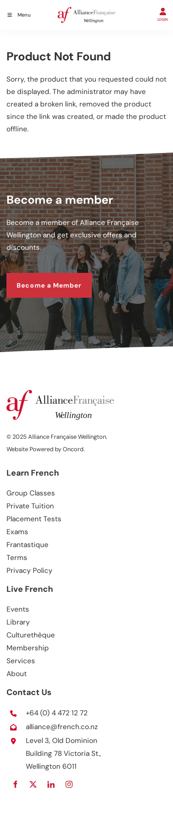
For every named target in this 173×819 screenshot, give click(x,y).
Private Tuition (30, 506)
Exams (17, 531)
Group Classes (30, 493)
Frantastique (27, 544)
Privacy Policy (29, 570)
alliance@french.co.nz (62, 726)
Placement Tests (33, 519)
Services (20, 661)
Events (17, 609)
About (16, 673)
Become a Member (39, 278)
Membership (27, 648)
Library (18, 622)
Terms (16, 557)
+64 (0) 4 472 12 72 (57, 713)
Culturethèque (30, 635)
